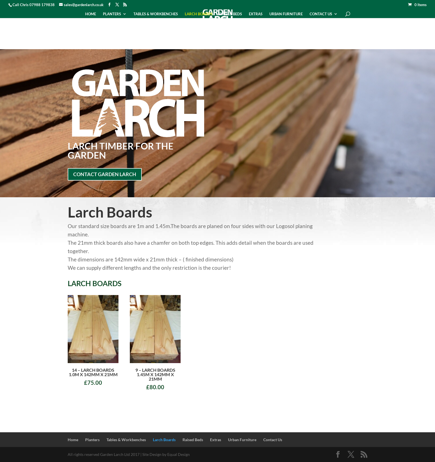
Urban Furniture (286, 14)
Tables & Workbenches (155, 14)
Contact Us (321, 14)
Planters (112, 14)
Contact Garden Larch (104, 174)
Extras (255, 14)
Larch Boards (199, 14)
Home (90, 14)
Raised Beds (230, 14)
